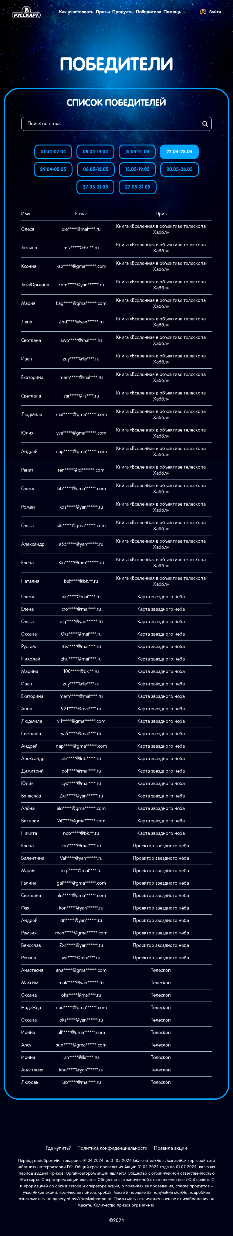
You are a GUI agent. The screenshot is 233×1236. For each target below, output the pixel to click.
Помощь (172, 12)
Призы (103, 12)
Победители (148, 12)
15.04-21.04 (137, 152)
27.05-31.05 (95, 187)
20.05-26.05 (180, 169)
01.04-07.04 (53, 152)
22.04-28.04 (179, 152)
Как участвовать (76, 12)
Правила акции (170, 1148)
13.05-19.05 (137, 169)
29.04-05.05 (53, 169)
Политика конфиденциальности (112, 1148)
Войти (210, 12)
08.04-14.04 (95, 152)
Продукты (122, 12)
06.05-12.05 (95, 169)
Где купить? (58, 1148)
